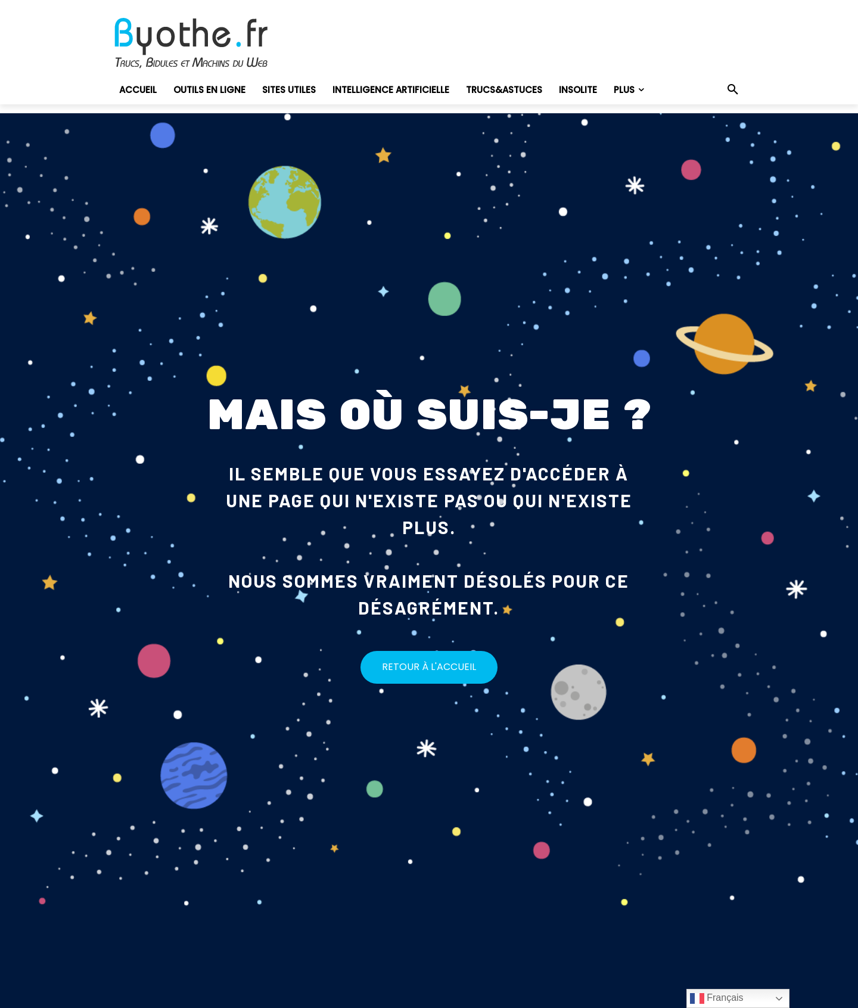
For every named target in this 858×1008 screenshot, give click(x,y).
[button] (733, 90)
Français (717, 998)
